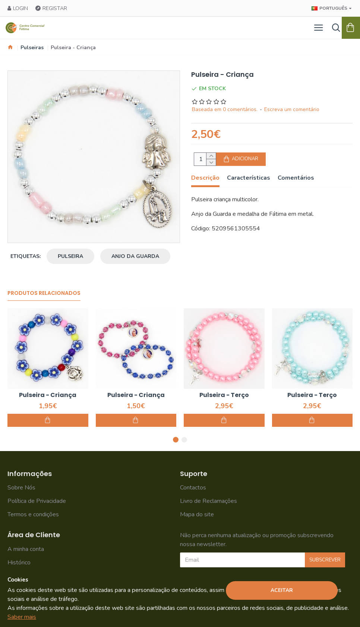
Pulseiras (32, 47)
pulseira (70, 256)
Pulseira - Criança (47, 395)
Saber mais (21, 617)
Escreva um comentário (291, 109)
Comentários (296, 178)
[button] (176, 439)
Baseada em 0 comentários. (225, 109)
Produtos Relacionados (43, 293)
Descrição (205, 178)
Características (248, 178)
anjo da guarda (135, 256)
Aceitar (282, 590)
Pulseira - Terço (224, 395)
